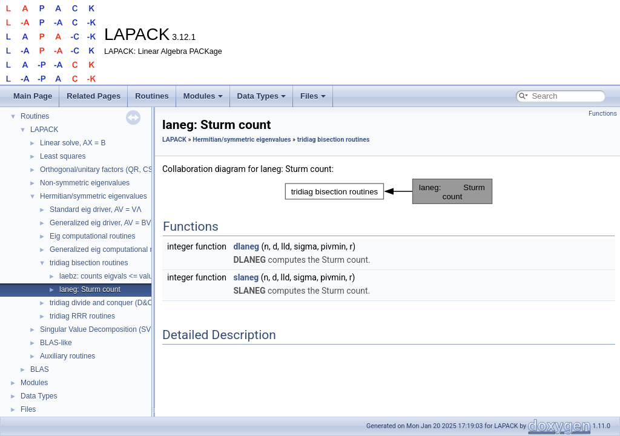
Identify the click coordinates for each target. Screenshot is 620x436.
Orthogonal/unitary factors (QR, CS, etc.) (105, 169)
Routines (152, 96)
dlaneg (246, 246)
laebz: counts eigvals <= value (108, 276)
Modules (203, 96)
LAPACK (44, 129)
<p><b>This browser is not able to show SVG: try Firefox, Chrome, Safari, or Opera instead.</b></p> (388, 191)
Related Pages (93, 96)
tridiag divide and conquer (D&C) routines (116, 303)
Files (313, 96)
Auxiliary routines (67, 356)
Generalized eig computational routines (113, 249)
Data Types (261, 96)
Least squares (62, 156)
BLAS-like (56, 343)
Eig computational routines (92, 236)
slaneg (246, 277)
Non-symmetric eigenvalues (85, 183)
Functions (603, 113)
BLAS (39, 369)
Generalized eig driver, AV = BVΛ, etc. (111, 223)
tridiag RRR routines (82, 316)
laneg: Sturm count (89, 289)
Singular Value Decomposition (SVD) (99, 329)
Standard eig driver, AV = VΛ (96, 209)
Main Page (32, 96)
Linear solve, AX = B (72, 143)
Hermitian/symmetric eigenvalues (93, 196)
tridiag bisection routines (89, 263)
